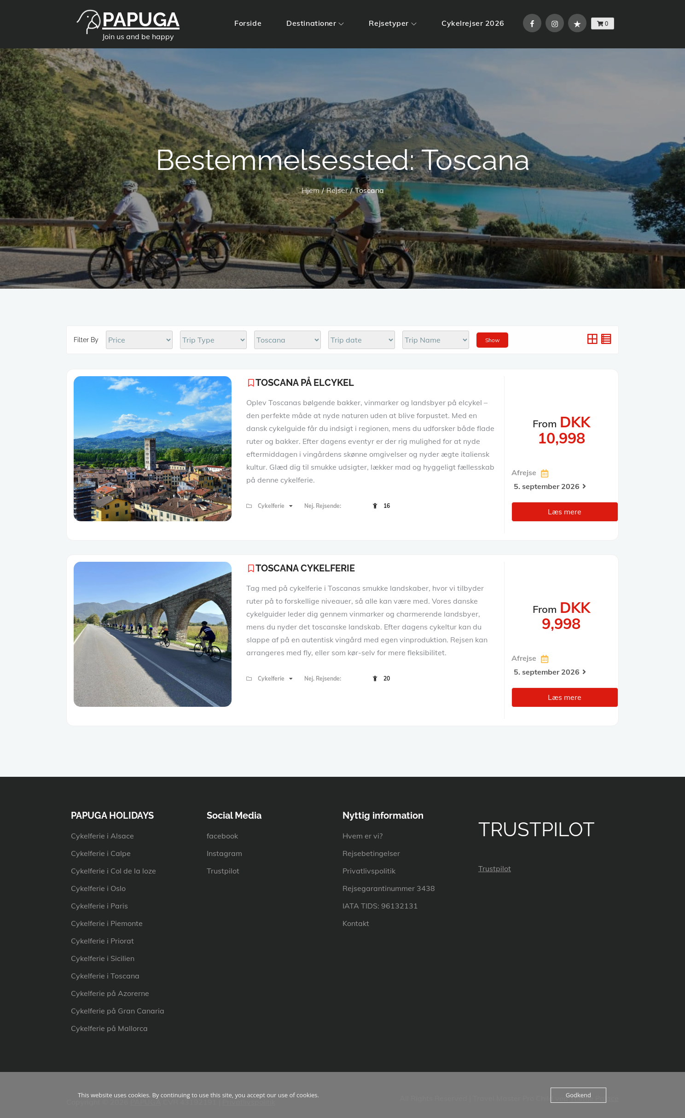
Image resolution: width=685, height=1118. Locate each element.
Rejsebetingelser (371, 853)
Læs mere (564, 511)
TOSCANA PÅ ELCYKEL (304, 382)
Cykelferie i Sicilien (102, 958)
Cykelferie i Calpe (101, 853)
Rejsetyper (393, 23)
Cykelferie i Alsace (102, 835)
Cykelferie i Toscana (105, 975)
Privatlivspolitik (368, 870)
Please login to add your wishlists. (251, 383)
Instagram (224, 853)
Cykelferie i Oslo (98, 888)
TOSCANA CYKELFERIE (305, 568)
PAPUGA (141, 19)
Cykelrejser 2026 (473, 23)
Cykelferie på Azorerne (110, 993)
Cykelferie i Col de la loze (113, 870)
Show (492, 340)
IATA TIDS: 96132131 (380, 905)
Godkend (578, 1095)
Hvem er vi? (362, 835)
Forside (247, 23)
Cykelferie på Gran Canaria (117, 1010)
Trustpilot (223, 870)
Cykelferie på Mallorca (109, 1028)
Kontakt (355, 923)
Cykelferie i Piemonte (107, 923)
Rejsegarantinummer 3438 (388, 888)
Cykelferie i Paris (99, 905)
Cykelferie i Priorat (102, 940)
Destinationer (315, 23)
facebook (222, 835)
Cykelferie (272, 505)
